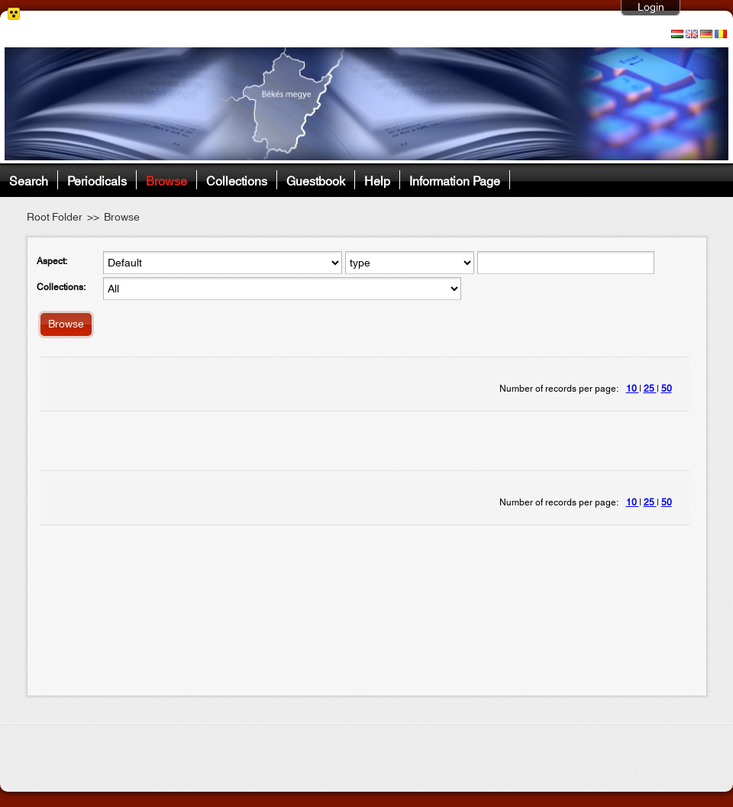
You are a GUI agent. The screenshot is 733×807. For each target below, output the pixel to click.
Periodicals (97, 179)
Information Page (454, 179)
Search (28, 179)
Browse (166, 179)
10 (632, 388)
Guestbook (315, 179)
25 (650, 388)
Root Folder (54, 218)
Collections (236, 179)
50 (666, 388)
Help (377, 179)
